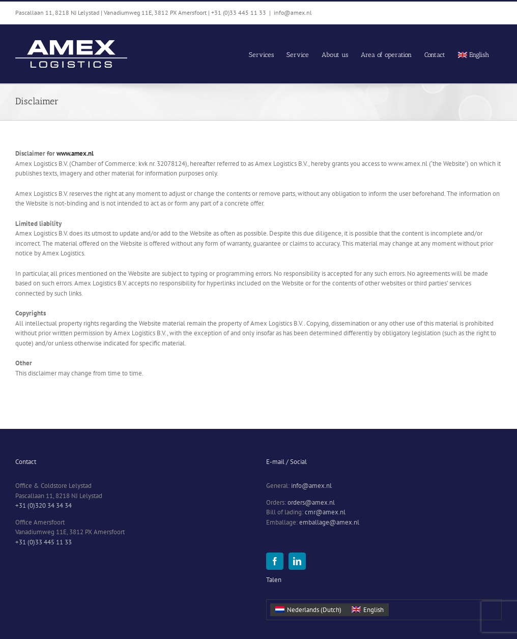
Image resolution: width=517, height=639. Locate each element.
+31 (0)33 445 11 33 (43, 542)
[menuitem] (473, 53)
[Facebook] (274, 561)
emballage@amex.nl (329, 522)
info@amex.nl (293, 12)
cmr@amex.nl (325, 512)
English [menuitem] (373, 609)
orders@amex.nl (311, 502)
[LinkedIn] (297, 561)
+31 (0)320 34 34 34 (43, 505)
